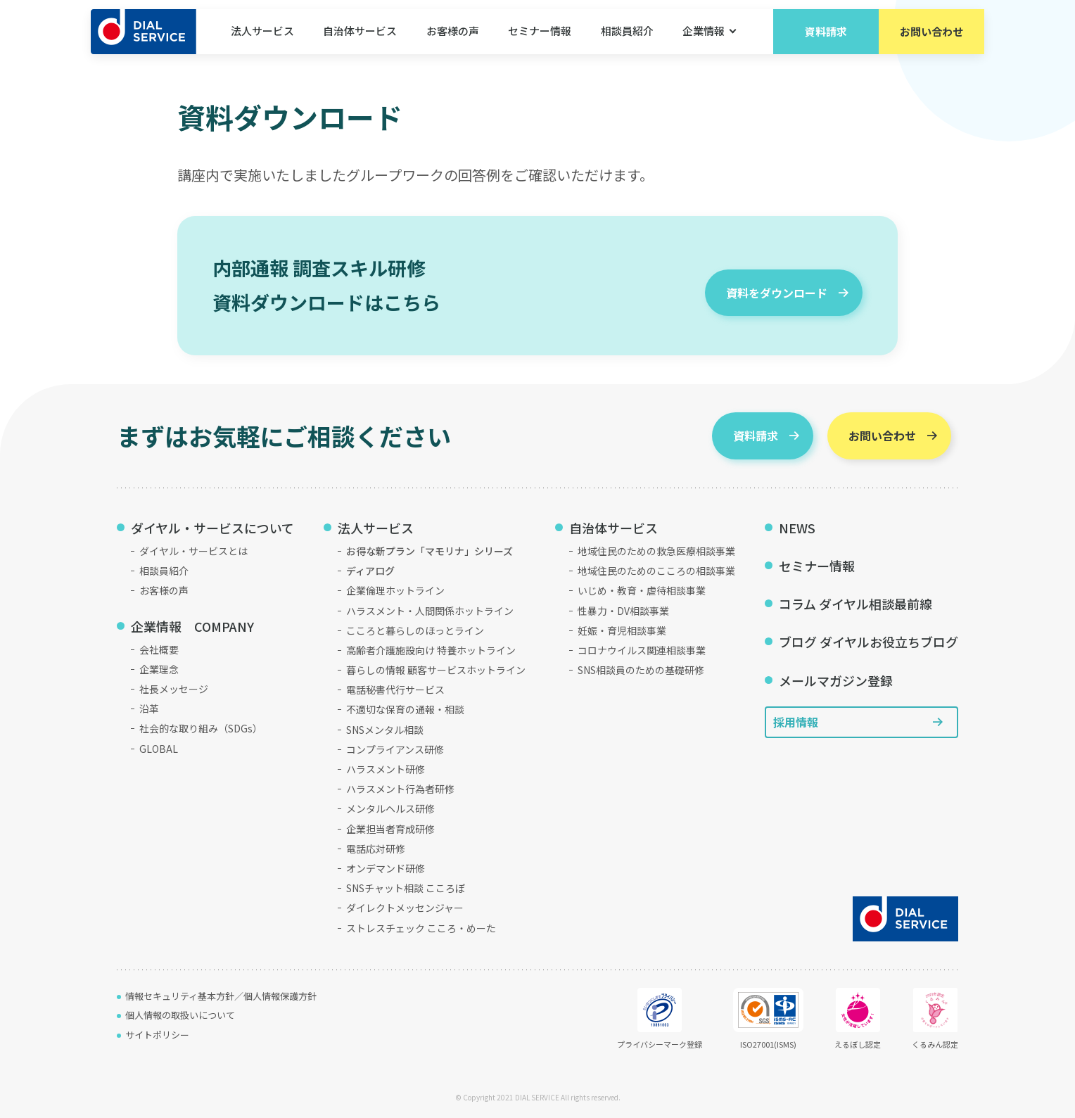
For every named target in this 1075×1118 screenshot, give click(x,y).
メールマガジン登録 (836, 680)
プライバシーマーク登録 (659, 1019)
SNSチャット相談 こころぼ (405, 888)
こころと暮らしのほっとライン (415, 630)
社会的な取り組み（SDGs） (200, 728)
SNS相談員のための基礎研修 (641, 670)
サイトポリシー (157, 1034)
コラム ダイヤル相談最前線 (855, 604)
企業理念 (159, 669)
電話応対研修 (375, 848)
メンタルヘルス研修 (390, 808)
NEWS (797, 528)
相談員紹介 (627, 41)
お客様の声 (452, 41)
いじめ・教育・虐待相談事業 (642, 590)
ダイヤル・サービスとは (193, 551)
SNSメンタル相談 (385, 730)
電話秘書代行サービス (395, 689)
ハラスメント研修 (385, 769)
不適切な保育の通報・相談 (405, 709)
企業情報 (703, 41)
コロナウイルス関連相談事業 (642, 650)
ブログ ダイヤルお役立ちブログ (868, 642)
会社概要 (159, 649)
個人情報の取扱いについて (180, 1015)
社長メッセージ (173, 689)
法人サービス (262, 41)
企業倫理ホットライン (395, 590)
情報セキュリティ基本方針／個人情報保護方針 (221, 996)
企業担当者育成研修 (390, 829)
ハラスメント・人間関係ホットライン (430, 611)
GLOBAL (158, 749)
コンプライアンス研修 (395, 749)
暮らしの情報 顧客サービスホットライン (436, 670)
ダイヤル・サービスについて (212, 528)
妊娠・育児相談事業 (622, 630)
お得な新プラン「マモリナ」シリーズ (429, 551)
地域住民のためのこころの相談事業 (656, 571)
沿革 (149, 708)
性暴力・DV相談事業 (623, 611)
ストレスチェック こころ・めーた (421, 928)
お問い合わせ (931, 41)
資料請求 (826, 41)
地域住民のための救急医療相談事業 (656, 551)
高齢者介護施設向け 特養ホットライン (431, 650)
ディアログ (370, 571)
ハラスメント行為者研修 (400, 789)
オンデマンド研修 (385, 868)
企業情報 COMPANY (192, 626)
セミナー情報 (539, 41)
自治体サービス (360, 41)
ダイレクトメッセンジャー (405, 908)
